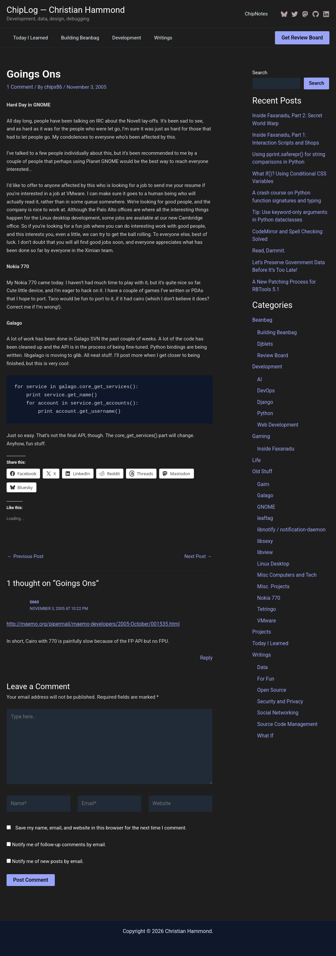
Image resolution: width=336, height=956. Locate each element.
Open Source (271, 676)
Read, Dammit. (268, 247)
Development (118, 38)
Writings (152, 38)
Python (265, 406)
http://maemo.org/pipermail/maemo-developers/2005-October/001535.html (90, 624)
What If (265, 720)
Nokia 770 (268, 586)
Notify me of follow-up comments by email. (59, 840)
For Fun (265, 665)
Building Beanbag (75, 38)
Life (256, 452)
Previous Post (25, 556)
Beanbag (262, 315)
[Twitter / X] (294, 14)
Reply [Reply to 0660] (206, 657)
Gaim (263, 475)
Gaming (260, 428)
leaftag (264, 508)
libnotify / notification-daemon (290, 519)
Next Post (198, 556)
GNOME (266, 497)
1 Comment (19, 87)
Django (265, 395)
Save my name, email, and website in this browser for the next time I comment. (101, 824)
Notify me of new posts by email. (48, 857)
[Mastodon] (305, 14)
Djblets (264, 338)
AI (259, 373)
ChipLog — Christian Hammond (66, 10)
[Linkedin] (326, 14)
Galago (265, 486)
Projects (261, 619)
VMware (266, 608)
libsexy (264, 530)
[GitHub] (315, 14)
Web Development (277, 417)
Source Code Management (286, 709)
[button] (302, 37)
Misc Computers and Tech (285, 564)
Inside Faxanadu (275, 440)
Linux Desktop (272, 552)
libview (264, 542)
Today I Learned (28, 38)
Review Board (272, 349)
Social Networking (277, 698)
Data (262, 654)
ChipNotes (257, 14)
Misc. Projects (272, 575)
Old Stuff (262, 463)
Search (259, 73)
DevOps (265, 384)
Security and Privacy (279, 687)
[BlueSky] (284, 14)
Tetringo (266, 597)
